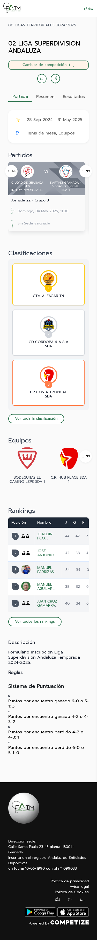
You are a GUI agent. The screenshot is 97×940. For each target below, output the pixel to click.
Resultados (74, 97)
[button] (55, 78)
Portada (20, 96)
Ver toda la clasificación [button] (36, 418)
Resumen (45, 97)
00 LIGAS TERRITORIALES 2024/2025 (42, 25)
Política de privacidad (70, 881)
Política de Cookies (72, 892)
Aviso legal (79, 886)
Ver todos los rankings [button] (35, 621)
